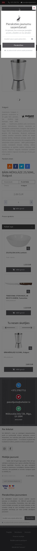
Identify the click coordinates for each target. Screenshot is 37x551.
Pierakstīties (18, 45)
